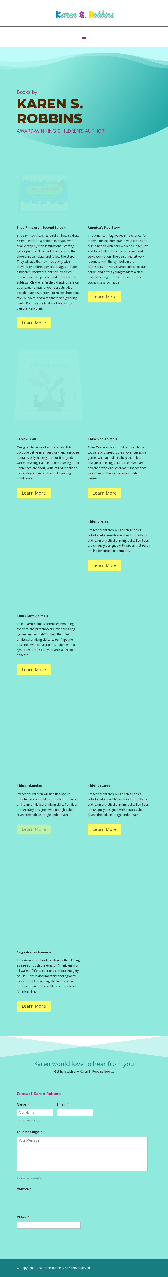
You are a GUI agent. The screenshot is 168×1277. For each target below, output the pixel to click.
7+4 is (23, 1217)
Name (23, 1104)
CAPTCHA (24, 1189)
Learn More (34, 323)
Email (63, 1104)
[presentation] (50, 1202)
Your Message (30, 1132)
